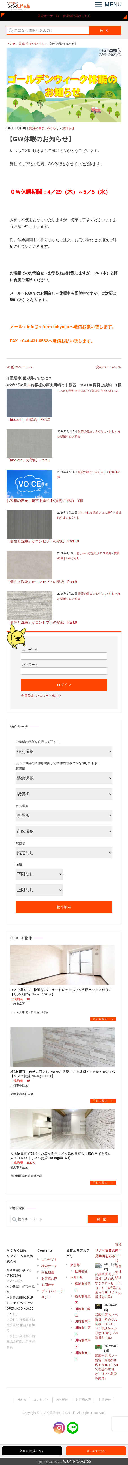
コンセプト (49, 1259)
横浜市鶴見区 (83, 1287)
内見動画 (47, 1272)
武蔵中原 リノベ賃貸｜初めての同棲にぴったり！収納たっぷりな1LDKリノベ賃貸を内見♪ (106, 1326)
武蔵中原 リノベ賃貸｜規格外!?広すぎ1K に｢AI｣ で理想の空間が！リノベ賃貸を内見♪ (106, 1367)
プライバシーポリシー (52, 1294)
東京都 (75, 1265)
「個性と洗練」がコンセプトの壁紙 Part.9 (42, 582)
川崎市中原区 (83, 1331)
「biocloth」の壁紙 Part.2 (28, 420)
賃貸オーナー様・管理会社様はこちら (64, 16)
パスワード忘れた (48, 695)
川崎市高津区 (83, 1343)
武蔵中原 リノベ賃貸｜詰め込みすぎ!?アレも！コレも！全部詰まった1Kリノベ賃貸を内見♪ (106, 1286)
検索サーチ (49, 1266)
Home (22, 1399)
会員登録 (27, 695)
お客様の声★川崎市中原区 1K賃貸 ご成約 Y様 (45, 501)
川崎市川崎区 (83, 1312)
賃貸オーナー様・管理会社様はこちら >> (118, 1268)
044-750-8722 (79, 1461)
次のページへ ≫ (108, 367)
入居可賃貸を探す (32, 1451)
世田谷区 (81, 1271)
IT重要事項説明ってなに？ (29, 378)
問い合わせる (96, 1451)
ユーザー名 (30, 650)
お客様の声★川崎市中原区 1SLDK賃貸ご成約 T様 (75, 385)
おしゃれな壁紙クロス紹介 (95, 512)
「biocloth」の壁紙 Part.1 (28, 460)
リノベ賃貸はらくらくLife (58, 1413)
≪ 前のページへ (20, 367)
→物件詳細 (103, 1019)
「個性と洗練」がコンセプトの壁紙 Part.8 (42, 622)
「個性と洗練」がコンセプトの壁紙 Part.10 (43, 541)
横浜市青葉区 (83, 1299)
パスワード (30, 664)
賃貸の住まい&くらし (44, 128)
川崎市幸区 (83, 1321)
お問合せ (47, 1284)
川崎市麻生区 (83, 1356)
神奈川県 (76, 1277)
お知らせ (68, 128)
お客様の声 (49, 1278)
